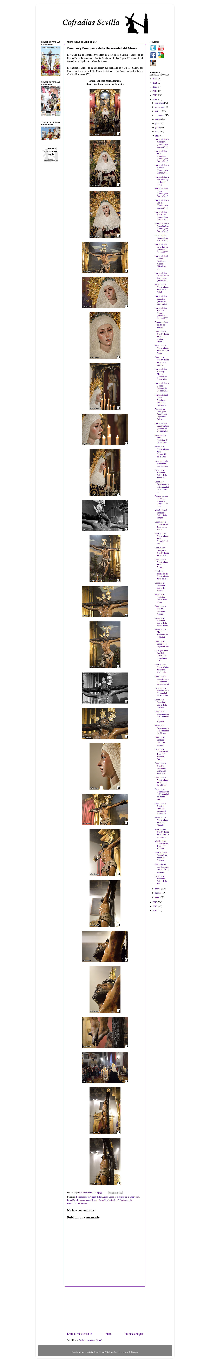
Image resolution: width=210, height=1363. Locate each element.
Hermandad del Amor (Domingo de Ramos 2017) (161, 192)
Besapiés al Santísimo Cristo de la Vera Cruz (161, 474)
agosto (158, 119)
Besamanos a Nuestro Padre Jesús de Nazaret (162, 563)
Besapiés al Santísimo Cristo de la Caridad (161, 703)
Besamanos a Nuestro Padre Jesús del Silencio (162, 821)
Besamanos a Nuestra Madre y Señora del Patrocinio (160, 808)
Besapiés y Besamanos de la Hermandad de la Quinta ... (162, 487)
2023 (155, 79)
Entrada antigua (133, 1333)
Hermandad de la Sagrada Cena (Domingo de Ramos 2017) (162, 227)
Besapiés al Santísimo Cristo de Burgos (160, 741)
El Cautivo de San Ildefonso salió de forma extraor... (162, 868)
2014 (155, 910)
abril (157, 136)
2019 (155, 91)
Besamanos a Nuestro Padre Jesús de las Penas (162, 526)
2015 (155, 906)
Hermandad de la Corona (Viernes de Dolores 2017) (162, 387)
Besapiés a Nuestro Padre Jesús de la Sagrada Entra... (162, 754)
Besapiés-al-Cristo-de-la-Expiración (124, 1197)
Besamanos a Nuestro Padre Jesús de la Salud (162, 288)
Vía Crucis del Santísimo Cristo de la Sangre (161, 514)
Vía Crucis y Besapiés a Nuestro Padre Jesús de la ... (162, 551)
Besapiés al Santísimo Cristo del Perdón (160, 587)
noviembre (160, 107)
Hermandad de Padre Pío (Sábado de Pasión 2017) (161, 300)
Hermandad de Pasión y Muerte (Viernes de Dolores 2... (161, 374)
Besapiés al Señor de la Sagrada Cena (162, 644)
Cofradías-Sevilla (125, 1200)
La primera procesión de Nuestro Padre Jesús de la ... (162, 575)
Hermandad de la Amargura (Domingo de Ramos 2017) (162, 143)
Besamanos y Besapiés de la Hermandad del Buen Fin (162, 692)
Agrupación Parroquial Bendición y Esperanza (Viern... (161, 414)
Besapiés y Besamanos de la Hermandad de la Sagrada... (162, 716)
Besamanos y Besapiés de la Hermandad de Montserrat (162, 680)
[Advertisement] (105, 1309)
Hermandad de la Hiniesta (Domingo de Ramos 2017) (162, 169)
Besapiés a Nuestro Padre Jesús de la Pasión (162, 361)
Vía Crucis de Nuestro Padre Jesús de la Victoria (162, 845)
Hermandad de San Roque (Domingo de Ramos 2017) (161, 216)
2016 (155, 902)
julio (157, 123)
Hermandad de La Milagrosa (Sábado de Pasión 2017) (161, 248)
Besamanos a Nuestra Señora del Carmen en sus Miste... (161, 768)
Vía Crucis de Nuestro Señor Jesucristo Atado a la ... (162, 668)
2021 (155, 83)
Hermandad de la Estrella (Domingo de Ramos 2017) (162, 204)
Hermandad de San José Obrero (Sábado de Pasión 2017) (161, 313)
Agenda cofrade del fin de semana (161, 324)
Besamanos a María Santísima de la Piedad (161, 633)
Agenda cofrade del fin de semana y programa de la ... (161, 501)
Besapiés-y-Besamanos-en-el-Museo (82, 1200)
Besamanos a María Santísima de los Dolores (161, 439)
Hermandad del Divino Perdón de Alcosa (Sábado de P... (161, 262)
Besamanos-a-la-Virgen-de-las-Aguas (92, 1197)
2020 (155, 87)
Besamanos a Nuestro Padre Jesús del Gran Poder (162, 349)
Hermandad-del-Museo (77, 1203)
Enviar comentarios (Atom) (90, 1340)
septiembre (160, 115)
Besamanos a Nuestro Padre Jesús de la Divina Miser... (162, 336)
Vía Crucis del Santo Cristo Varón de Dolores (161, 856)
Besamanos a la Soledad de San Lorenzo (161, 463)
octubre (158, 111)
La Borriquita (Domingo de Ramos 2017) (161, 238)
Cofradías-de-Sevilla (107, 1200)
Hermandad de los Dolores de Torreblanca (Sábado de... (162, 277)
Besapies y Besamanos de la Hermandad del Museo (162, 729)
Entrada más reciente (79, 1333)
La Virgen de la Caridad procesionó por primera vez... (161, 655)
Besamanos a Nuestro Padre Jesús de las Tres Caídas (162, 781)
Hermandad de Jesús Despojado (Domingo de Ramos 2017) (161, 156)
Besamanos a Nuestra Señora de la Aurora (161, 610)
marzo (158, 889)
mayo (158, 131)
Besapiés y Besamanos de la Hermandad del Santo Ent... (162, 794)
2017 (155, 99)
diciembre (159, 103)
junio (157, 127)
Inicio (108, 1333)
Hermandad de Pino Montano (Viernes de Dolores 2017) (162, 427)
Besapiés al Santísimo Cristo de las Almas (161, 598)
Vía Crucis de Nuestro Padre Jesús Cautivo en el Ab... (162, 833)
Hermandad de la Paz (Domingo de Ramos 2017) (162, 181)
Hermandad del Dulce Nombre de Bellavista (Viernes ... (161, 400)
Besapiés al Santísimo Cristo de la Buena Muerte (162, 622)
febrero (158, 893)
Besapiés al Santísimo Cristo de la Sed (161, 880)
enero (158, 897)
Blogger (134, 1352)
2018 (155, 95)
